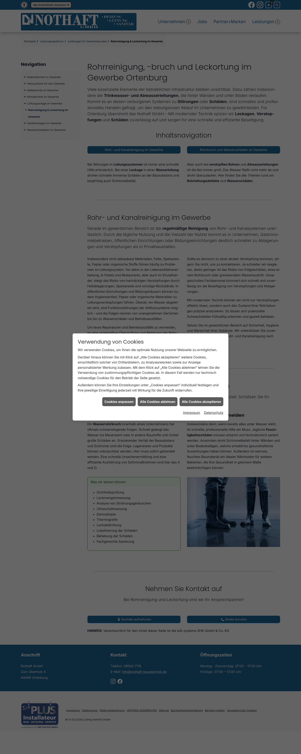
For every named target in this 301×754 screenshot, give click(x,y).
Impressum (191, 396)
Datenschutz (213, 396)
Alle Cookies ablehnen (157, 385)
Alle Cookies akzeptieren (201, 385)
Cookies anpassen (119, 385)
